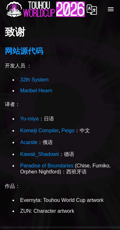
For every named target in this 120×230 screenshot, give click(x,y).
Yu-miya (29, 118)
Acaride (28, 142)
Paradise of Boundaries (46, 165)
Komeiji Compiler (39, 130)
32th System (34, 79)
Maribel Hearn (36, 90)
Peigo (68, 130)
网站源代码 (24, 51)
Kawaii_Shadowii (39, 154)
